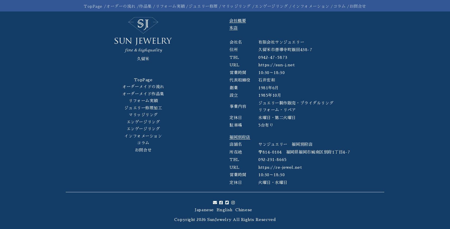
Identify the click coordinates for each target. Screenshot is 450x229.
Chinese (243, 210)
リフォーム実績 (170, 6)
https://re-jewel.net (280, 167)
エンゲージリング (271, 6)
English (224, 210)
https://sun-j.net (276, 65)
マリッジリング (236, 6)
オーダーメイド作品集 (143, 94)
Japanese (204, 210)
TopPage (93, 6)
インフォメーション (310, 6)
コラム (339, 6)
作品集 (145, 6)
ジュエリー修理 (203, 6)
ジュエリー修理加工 (143, 108)
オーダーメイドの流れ (143, 87)
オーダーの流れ (120, 6)
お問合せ (358, 6)
